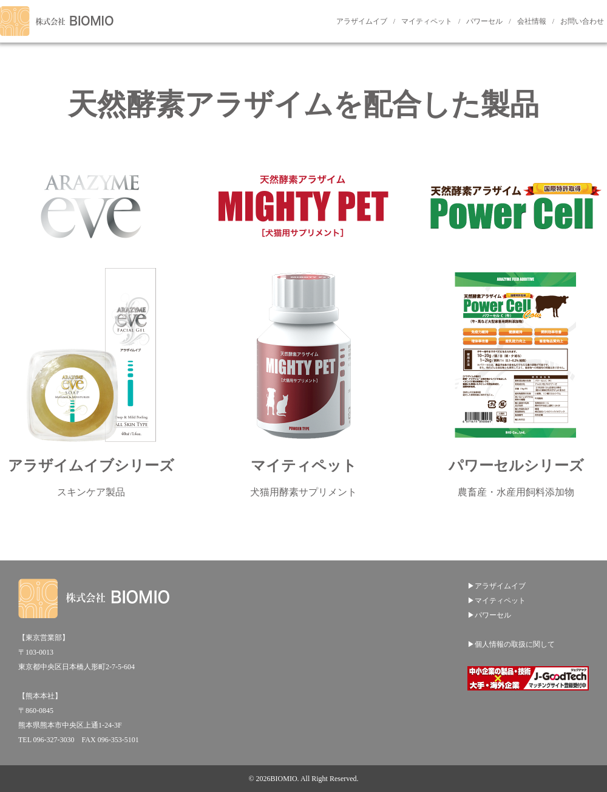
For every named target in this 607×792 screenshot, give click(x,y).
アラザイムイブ (361, 21)
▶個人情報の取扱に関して (511, 644)
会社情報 (531, 21)
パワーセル (484, 21)
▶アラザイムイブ (496, 586)
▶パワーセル (489, 615)
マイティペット (426, 21)
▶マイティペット (496, 600)
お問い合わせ (582, 21)
